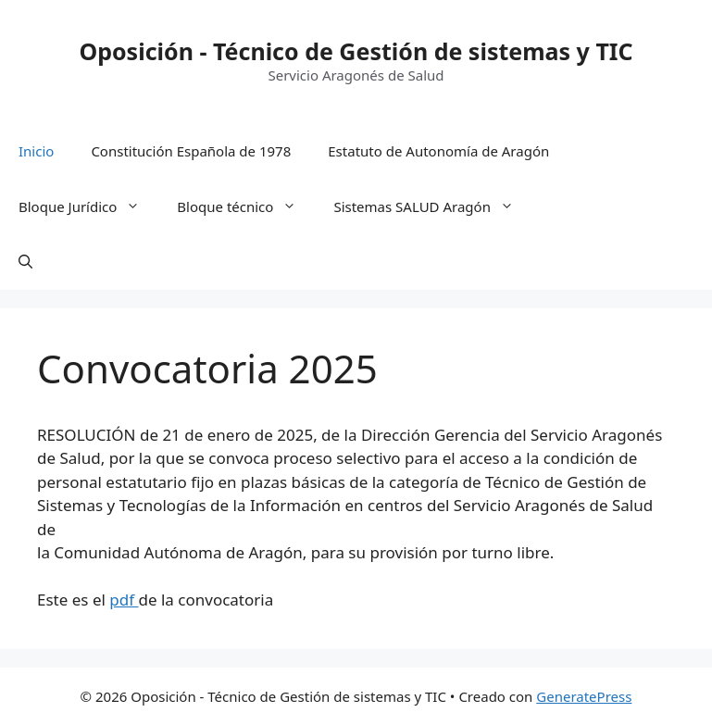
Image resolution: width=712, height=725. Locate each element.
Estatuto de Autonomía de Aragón (438, 151)
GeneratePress (583, 696)
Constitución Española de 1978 (191, 151)
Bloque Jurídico (88, 206)
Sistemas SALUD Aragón (432, 206)
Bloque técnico (246, 206)
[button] (25, 262)
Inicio (36, 151)
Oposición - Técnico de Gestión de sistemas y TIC (355, 51)
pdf (123, 599)
